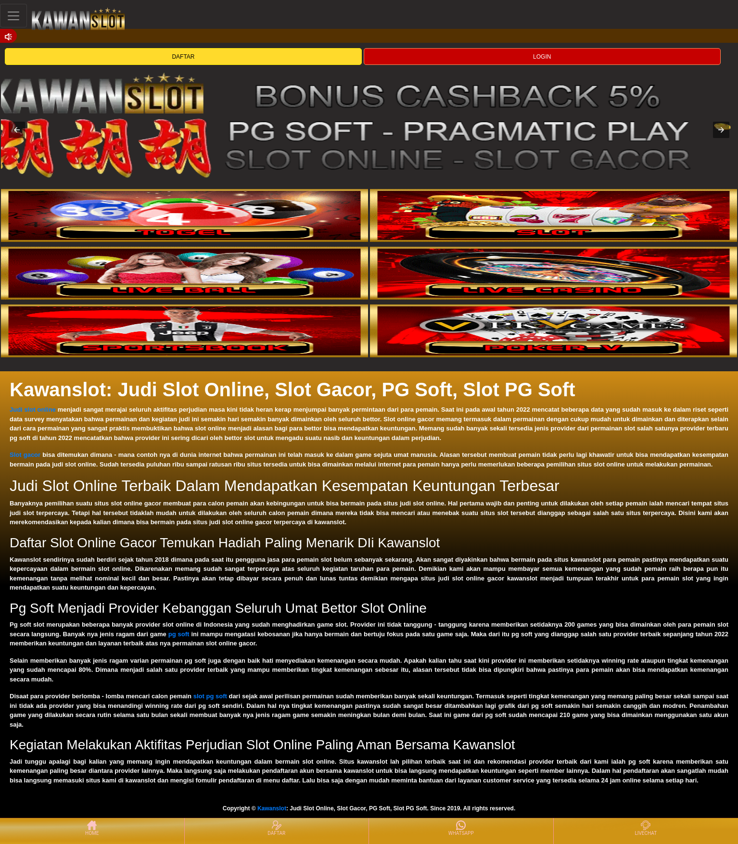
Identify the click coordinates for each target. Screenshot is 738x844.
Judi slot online (33, 409)
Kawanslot (271, 808)
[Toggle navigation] (13, 15)
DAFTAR (183, 56)
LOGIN (542, 56)
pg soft (179, 634)
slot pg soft (210, 696)
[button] (17, 130)
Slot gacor (25, 454)
